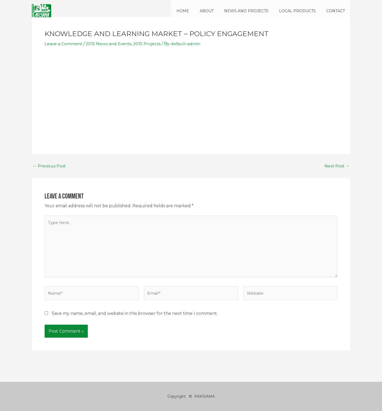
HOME (197, 11)
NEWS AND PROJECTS (254, 11)
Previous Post (49, 166)
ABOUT (218, 11)
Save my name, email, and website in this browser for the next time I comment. (135, 314)
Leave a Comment (64, 43)
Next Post (336, 166)
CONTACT (337, 11)
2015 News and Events (110, 43)
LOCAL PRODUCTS (302, 11)
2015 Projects (150, 43)
